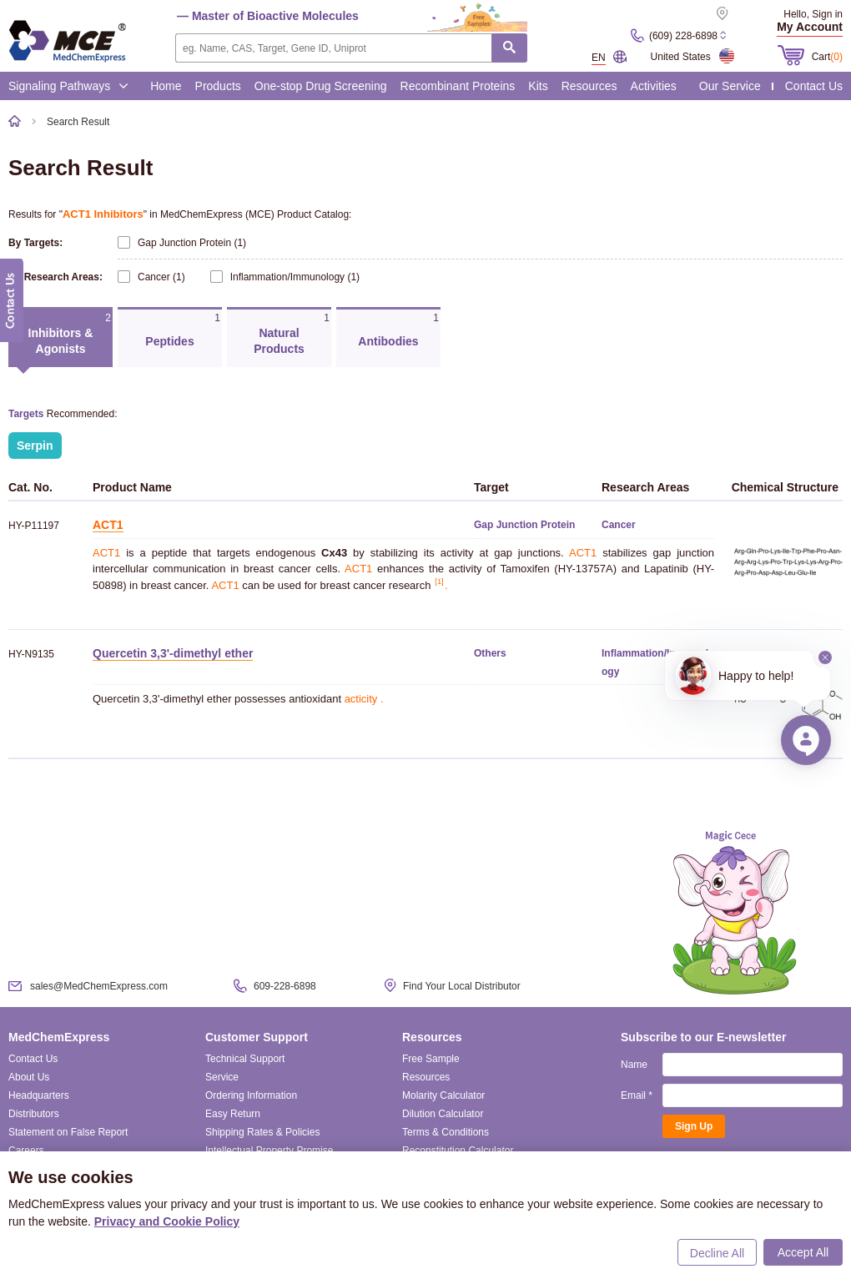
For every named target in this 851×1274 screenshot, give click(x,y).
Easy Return (232, 1114)
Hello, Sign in (813, 14)
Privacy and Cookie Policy (166, 1221)
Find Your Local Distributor (462, 986)
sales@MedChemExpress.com (99, 986)
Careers (26, 1150)
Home (165, 86)
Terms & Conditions (445, 1132)
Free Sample (431, 1059)
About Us (28, 1077)
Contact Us (814, 86)
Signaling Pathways (68, 85)
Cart (827, 57)
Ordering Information (251, 1095)
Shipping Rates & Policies (262, 1132)
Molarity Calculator (443, 1095)
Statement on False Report (68, 1132)
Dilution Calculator (442, 1114)
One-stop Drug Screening (320, 86)
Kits (537, 86)
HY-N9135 (31, 654)
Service (222, 1077)
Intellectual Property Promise (269, 1150)
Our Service (730, 86)
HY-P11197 (33, 525)
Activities (654, 86)
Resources (589, 86)
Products (218, 86)
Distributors (33, 1114)
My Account (810, 26)
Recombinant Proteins (458, 86)
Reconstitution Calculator (457, 1150)
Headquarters (38, 1095)
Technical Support (245, 1059)
